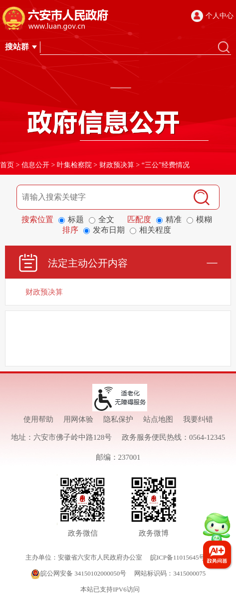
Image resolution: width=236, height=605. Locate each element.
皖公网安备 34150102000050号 (78, 573)
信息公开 (35, 165)
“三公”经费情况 (166, 165)
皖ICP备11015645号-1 (180, 557)
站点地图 (158, 419)
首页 (7, 165)
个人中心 (220, 15)
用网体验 (78, 419)
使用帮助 (38, 419)
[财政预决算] (118, 292)
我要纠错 (198, 419)
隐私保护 (118, 419)
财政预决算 (116, 165)
